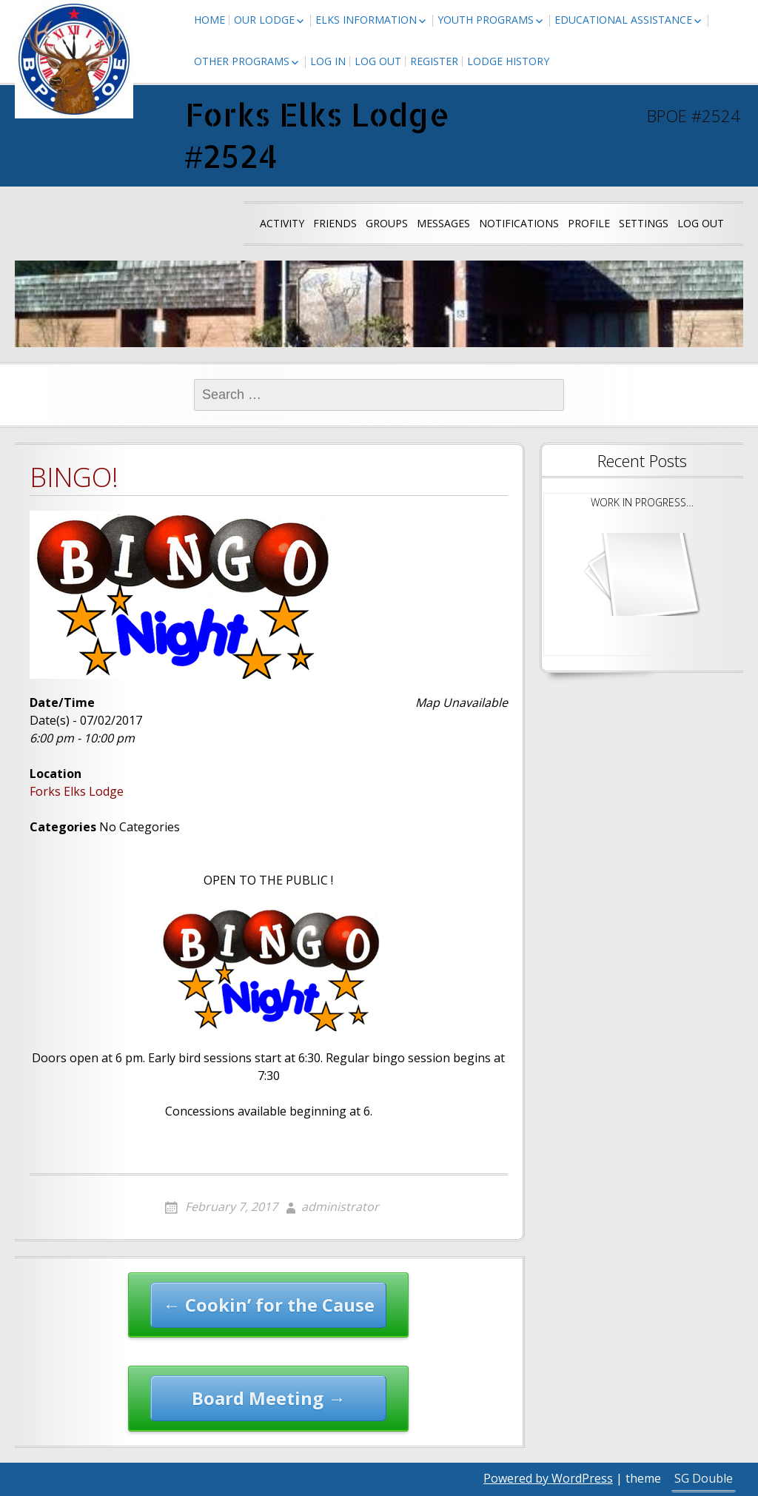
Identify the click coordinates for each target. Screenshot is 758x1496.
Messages (443, 223)
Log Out (378, 61)
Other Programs (241, 61)
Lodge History (508, 61)
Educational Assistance (623, 20)
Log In (328, 61)
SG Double (703, 1478)
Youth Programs (485, 20)
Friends (335, 223)
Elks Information (366, 20)
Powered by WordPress (548, 1478)
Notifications (519, 223)
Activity (282, 223)
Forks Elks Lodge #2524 (317, 135)
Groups (387, 223)
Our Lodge (264, 20)
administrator (340, 1206)
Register (434, 61)
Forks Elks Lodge (77, 791)
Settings (643, 223)
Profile (589, 223)
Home (209, 20)
